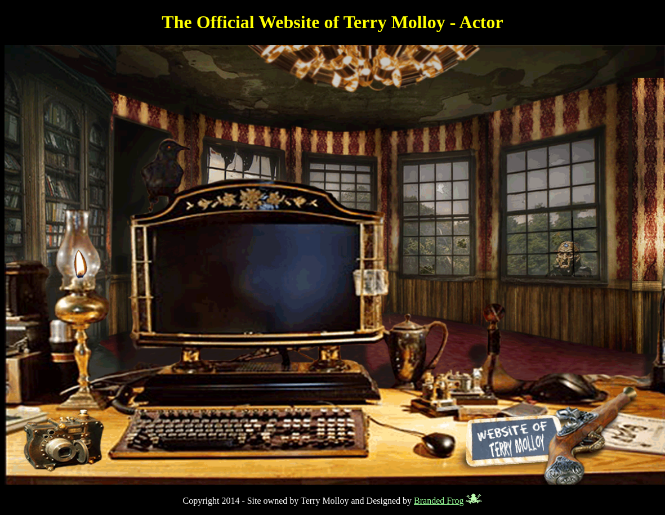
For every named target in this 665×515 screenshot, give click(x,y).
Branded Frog (438, 500)
